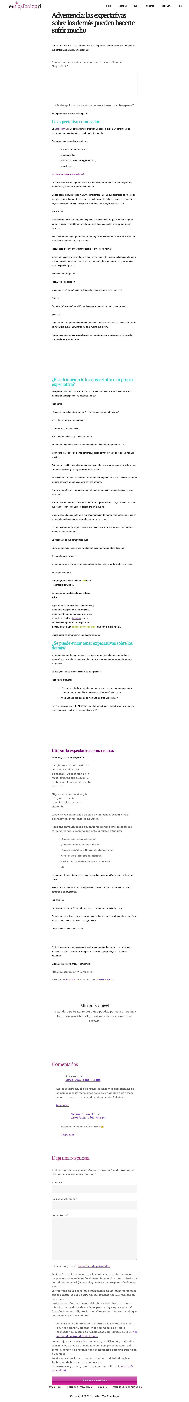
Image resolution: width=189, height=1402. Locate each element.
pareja (110, 979)
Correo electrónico (65, 1199)
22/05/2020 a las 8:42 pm (88, 1117)
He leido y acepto (81, 1266)
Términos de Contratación (127, 1387)
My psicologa (24, 5)
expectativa (61, 129)
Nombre (58, 1182)
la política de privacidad (94, 1266)
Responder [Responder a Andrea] (62, 1105)
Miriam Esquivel (82, 1114)
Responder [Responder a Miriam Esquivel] (67, 1134)
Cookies (102, 1387)
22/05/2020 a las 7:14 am (82, 1079)
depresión (76, 618)
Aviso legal (55, 1387)
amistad (101, 979)
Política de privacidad (79, 1387)
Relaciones (72, 979)
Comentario (60, 1215)
